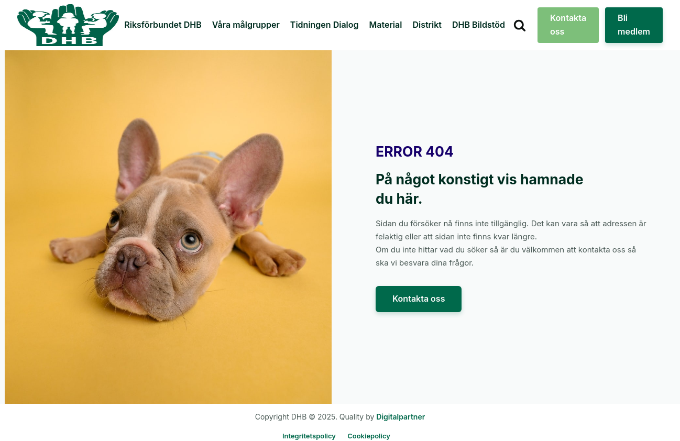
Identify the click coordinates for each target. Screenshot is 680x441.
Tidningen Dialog (324, 24)
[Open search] (519, 25)
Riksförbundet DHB (162, 24)
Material (385, 24)
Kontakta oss (568, 25)
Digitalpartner (400, 416)
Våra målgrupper (246, 24)
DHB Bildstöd (478, 24)
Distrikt (427, 24)
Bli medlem (634, 25)
